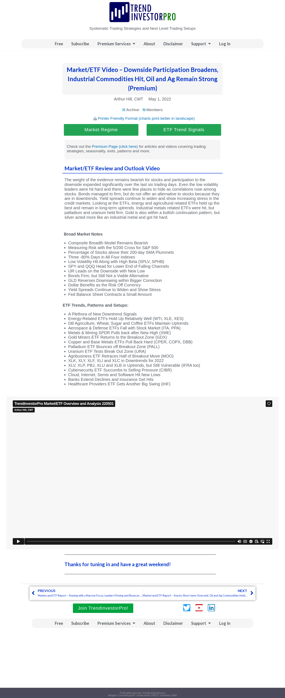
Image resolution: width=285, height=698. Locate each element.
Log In (224, 43)
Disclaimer (173, 43)
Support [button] (201, 44)
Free (59, 43)
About (149, 43)
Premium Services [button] (116, 44)
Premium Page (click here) (115, 146)
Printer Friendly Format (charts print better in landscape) (146, 118)
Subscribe (80, 43)
